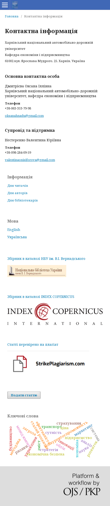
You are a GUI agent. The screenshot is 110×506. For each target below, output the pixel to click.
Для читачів (17, 185)
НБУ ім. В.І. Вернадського (63, 258)
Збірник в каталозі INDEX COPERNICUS (40, 296)
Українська (17, 237)
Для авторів (17, 193)
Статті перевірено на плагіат (32, 344)
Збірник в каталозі (24, 258)
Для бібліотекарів (22, 200)
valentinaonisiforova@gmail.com (30, 160)
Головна (12, 16)
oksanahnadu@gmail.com (24, 115)
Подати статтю (24, 395)
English (13, 229)
